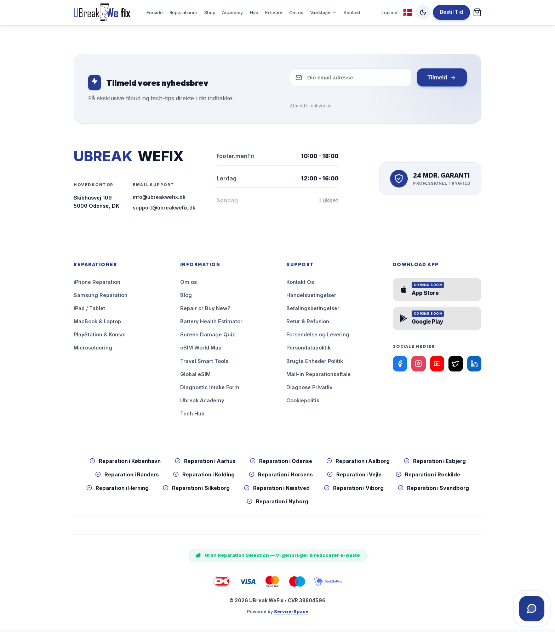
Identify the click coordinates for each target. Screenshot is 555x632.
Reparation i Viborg (354, 491)
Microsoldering (93, 350)
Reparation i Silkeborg (196, 491)
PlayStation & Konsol (100, 337)
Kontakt (352, 13)
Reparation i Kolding (204, 477)
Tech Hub (192, 416)
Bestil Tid (451, 13)
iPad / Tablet (89, 311)
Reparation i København (125, 463)
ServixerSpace (291, 614)
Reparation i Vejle (354, 477)
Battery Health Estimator (211, 324)
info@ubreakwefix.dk (159, 200)
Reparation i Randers (127, 477)
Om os (296, 13)
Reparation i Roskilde (428, 477)
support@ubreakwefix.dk (164, 210)
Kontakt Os (300, 285)
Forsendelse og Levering (317, 337)
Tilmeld (441, 80)
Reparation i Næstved (277, 491)
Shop (209, 13)
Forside (154, 13)
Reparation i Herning (117, 491)
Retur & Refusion (307, 324)
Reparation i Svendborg (433, 491)
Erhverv (273, 13)
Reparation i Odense (281, 463)
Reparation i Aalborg (358, 463)
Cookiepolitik (302, 403)
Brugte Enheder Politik (314, 363)
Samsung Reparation (100, 298)
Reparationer (184, 13)
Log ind (389, 13)
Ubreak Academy (202, 403)
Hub (254, 13)
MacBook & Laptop (97, 324)
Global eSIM (195, 377)
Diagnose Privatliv (309, 390)
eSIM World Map (201, 350)
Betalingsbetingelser (312, 311)
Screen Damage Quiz (207, 337)
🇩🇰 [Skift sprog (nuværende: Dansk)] (407, 13)
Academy (232, 13)
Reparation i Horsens (281, 477)
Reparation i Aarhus (205, 463)
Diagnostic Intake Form (209, 390)
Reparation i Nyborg (277, 504)
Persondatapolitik (308, 350)
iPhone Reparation (97, 285)
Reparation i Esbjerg (435, 463)
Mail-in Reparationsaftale (318, 377)
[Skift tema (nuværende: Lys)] (423, 14)
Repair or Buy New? (205, 311)
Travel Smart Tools (204, 363)
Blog (186, 298)
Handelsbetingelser (311, 298)
